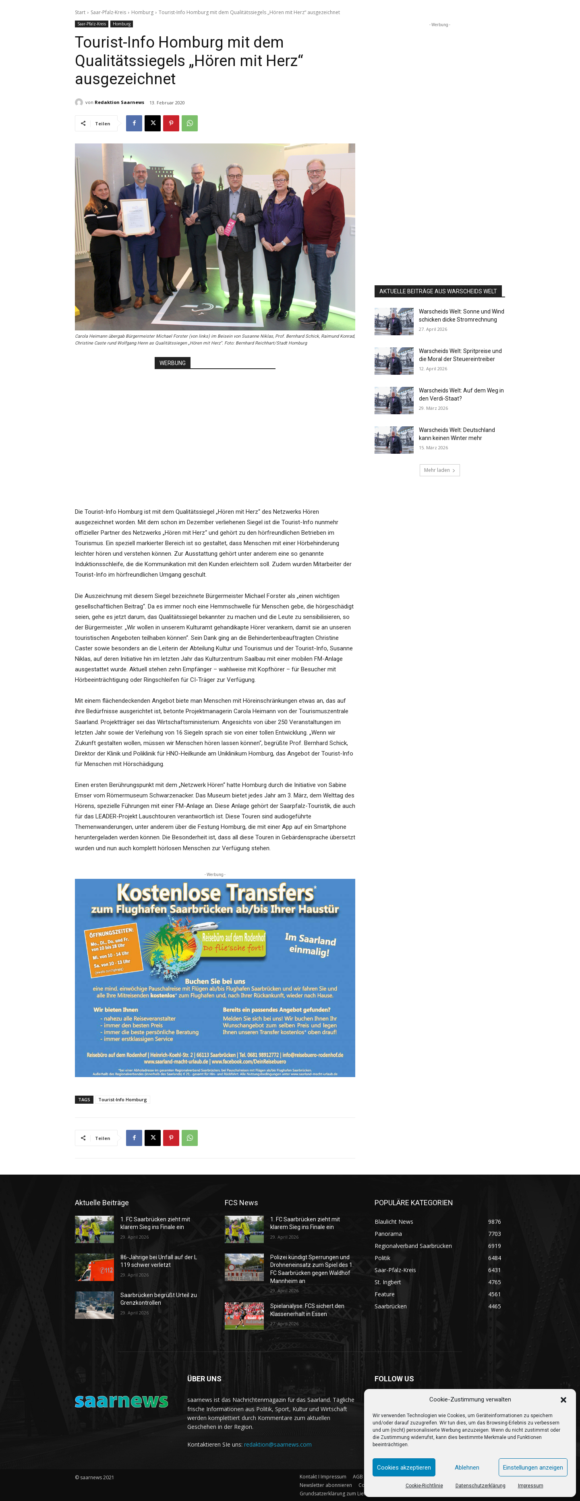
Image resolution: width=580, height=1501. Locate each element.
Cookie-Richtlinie (424, 1486)
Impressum (530, 1486)
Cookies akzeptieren (404, 1467)
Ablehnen (467, 1467)
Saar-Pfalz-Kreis (108, 12)
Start (80, 12)
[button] (563, 1400)
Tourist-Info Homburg (122, 1099)
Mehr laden (440, 470)
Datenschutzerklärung (480, 1486)
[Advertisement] (215, 430)
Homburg (142, 12)
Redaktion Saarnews (119, 102)
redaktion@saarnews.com (278, 1444)
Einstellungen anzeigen (533, 1467)
